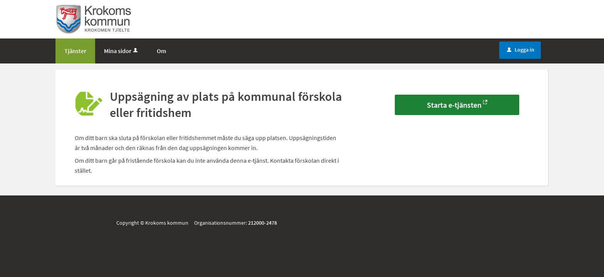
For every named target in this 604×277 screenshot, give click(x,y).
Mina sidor (121, 51)
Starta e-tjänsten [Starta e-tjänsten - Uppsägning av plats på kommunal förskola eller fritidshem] (454, 105)
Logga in (520, 49)
